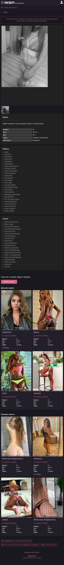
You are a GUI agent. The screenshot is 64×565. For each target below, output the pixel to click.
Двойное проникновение (12, 252)
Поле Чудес (8, 182)
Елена (5, 520)
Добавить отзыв (9, 281)
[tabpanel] (16, 310)
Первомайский (9, 192)
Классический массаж (11, 226)
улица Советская (10, 206)
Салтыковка (8, 189)
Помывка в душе (10, 236)
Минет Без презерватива (12, 257)
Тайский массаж (9, 231)
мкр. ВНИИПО (9, 197)
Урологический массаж (12, 233)
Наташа (37, 393)
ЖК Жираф (8, 180)
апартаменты (8, 163)
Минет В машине (10, 262)
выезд (6, 152)
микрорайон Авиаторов (12, 194)
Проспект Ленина (10, 204)
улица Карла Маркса (11, 166)
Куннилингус (8, 240)
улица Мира (8, 175)
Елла (4, 393)
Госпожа (7, 266)
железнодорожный (10, 201)
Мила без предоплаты (12, 459)
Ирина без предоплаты (45, 520)
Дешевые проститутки (32, 557)
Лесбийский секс (10, 245)
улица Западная (9, 208)
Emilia (36, 332)
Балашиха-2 (8, 161)
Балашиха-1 (8, 159)
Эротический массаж (11, 222)
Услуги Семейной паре (12, 250)
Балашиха (7, 154)
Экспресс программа (11, 248)
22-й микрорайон (10, 185)
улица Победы (9, 211)
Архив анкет (32, 561)
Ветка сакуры (8, 224)
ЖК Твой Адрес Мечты (12, 199)
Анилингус (7, 264)
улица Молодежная (10, 171)
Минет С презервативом (12, 255)
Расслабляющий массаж (12, 229)
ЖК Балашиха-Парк (11, 187)
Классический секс (10, 243)
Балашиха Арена (10, 168)
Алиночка (7, 332)
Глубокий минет (9, 259)
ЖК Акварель (8, 178)
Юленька (38, 459)
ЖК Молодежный (10, 173)
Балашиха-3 (8, 156)
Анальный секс (9, 238)
